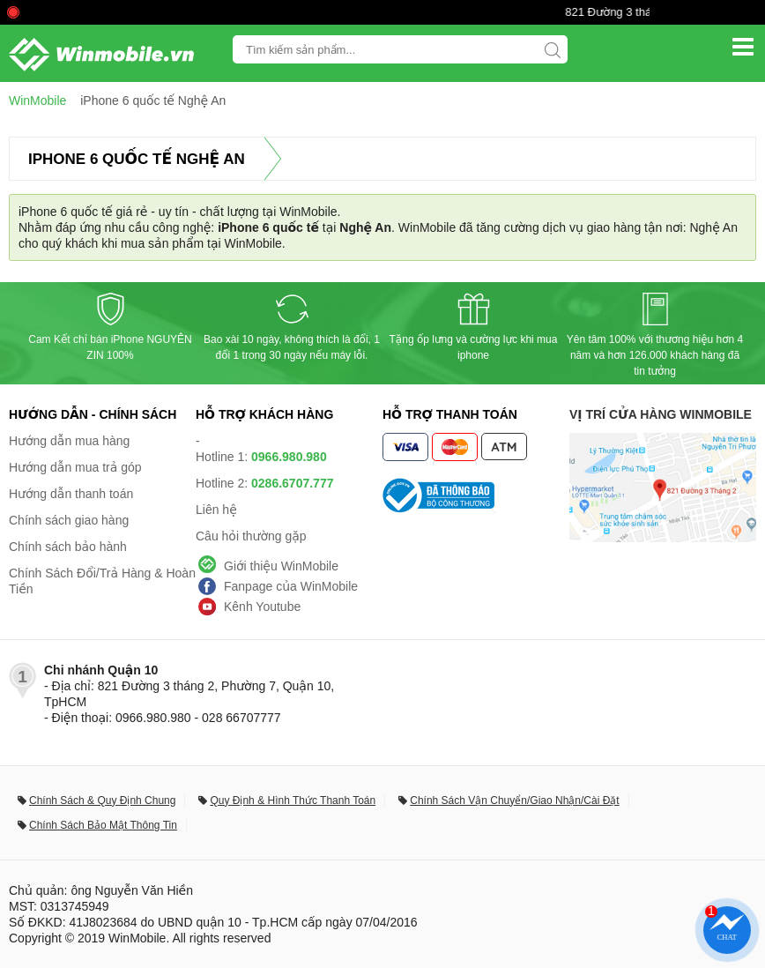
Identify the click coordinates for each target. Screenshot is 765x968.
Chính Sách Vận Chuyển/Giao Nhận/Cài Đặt (514, 800)
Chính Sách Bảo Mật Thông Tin (103, 825)
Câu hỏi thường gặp (251, 536)
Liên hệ (216, 510)
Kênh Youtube (262, 606)
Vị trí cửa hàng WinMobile (660, 414)
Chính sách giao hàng (69, 520)
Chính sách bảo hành (68, 547)
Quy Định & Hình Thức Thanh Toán (292, 800)
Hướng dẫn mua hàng (69, 441)
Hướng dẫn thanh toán (71, 494)
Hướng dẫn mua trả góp (75, 467)
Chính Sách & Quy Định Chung (102, 800)
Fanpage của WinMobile (291, 586)
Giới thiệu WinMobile (281, 566)
